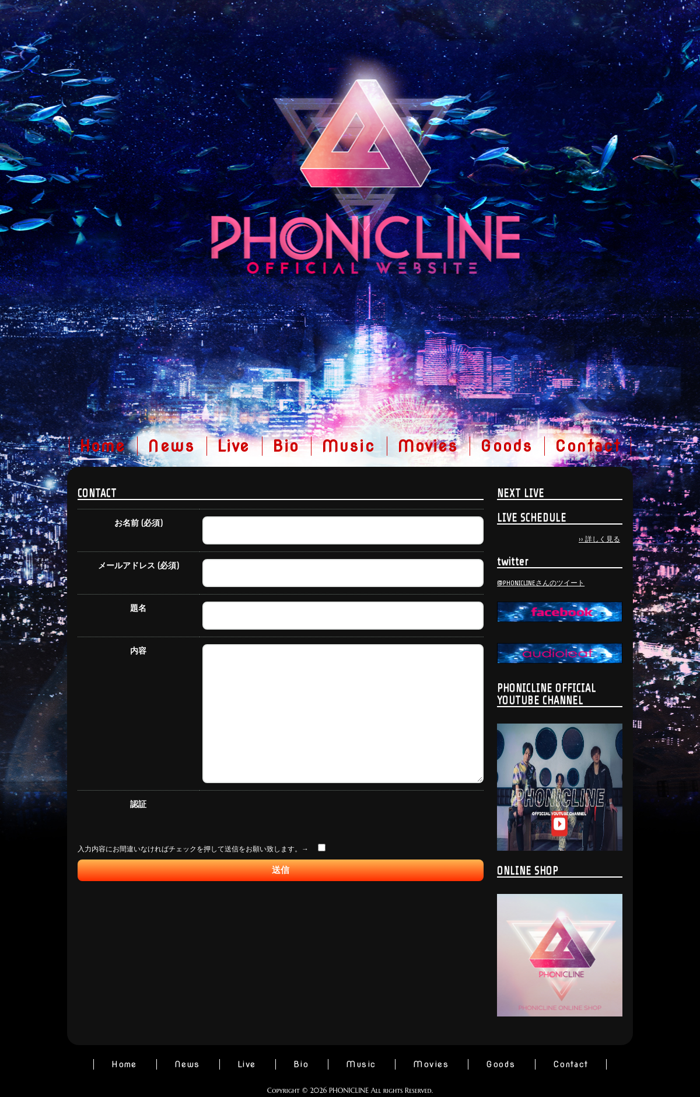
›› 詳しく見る (599, 539)
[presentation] (291, 910)
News (171, 446)
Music (348, 446)
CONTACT (97, 492)
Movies (428, 446)
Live (233, 446)
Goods (506, 446)
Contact (588, 446)
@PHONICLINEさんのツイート (540, 583)
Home (102, 446)
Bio (285, 446)
